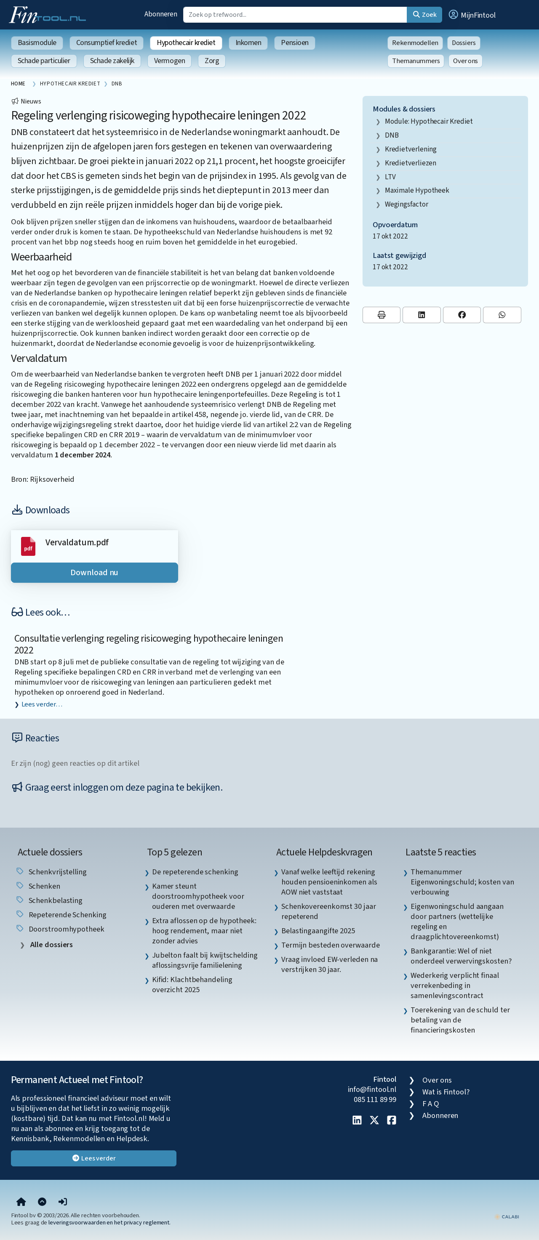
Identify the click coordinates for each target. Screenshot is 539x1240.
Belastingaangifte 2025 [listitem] (318, 930)
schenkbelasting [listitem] (49, 900)
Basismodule (37, 42)
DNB (392, 135)
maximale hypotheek (417, 190)
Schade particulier (44, 61)
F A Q (430, 1103)
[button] (471, 15)
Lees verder (94, 1158)
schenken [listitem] (37, 886)
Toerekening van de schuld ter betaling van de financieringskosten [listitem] (460, 1020)
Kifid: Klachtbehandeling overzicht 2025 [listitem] (192, 984)
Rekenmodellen (415, 43)
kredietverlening (411, 149)
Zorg (212, 61)
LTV (390, 177)
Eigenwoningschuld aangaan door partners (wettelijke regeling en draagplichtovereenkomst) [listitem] (457, 921)
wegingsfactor (406, 204)
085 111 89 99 (375, 1099)
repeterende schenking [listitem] (61, 914)
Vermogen (169, 61)
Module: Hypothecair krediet (429, 121)
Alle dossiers (51, 945)
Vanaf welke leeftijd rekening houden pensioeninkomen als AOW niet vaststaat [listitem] (329, 881)
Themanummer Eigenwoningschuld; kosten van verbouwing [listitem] (462, 881)
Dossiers (464, 43)
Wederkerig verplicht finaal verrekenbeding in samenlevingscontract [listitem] (455, 985)
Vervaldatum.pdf (77, 542)
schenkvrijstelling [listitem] (51, 871)
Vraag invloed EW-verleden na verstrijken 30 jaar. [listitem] (329, 964)
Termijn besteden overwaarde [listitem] (330, 945)
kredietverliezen (411, 163)
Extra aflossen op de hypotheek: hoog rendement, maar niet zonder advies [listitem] (204, 930)
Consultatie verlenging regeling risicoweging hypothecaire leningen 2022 (148, 644)
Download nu (94, 573)
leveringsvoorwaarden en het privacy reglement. (109, 1222)
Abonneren (160, 14)
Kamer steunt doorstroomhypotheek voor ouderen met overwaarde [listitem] (198, 896)
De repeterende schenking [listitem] (195, 871)
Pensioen (294, 42)
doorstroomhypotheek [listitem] (59, 929)
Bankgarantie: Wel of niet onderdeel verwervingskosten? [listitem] (461, 956)
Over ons (465, 61)
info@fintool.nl (372, 1089)
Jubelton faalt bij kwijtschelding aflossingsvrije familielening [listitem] (205, 960)
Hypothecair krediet (186, 42)
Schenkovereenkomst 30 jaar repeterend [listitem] (328, 911)
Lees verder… (41, 704)
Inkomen (248, 42)
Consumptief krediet (106, 42)
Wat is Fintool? (446, 1091)
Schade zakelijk (112, 61)
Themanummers (416, 61)
